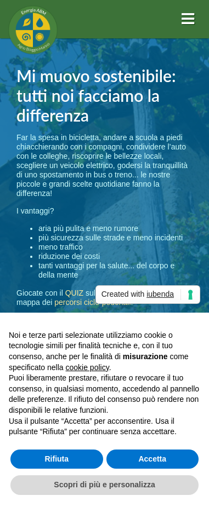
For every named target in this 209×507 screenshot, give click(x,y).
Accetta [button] (152, 458)
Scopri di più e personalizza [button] (104, 484)
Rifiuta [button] (56, 458)
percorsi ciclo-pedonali (92, 302)
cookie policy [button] (87, 367)
